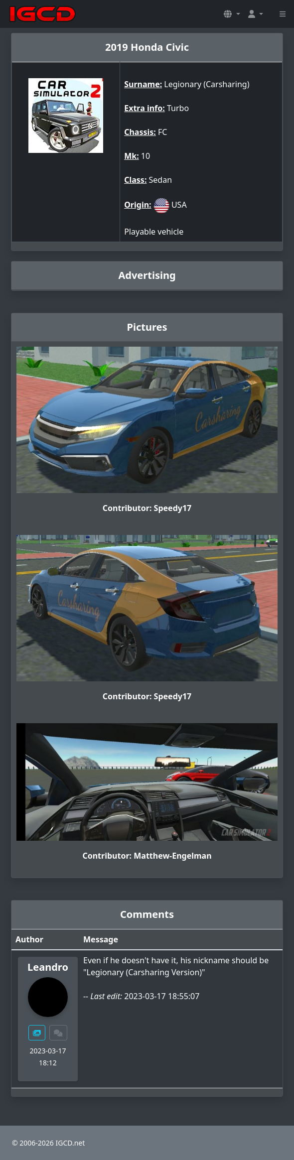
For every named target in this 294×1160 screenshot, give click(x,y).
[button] (232, 14)
